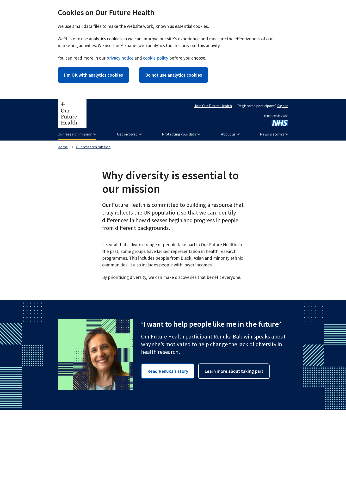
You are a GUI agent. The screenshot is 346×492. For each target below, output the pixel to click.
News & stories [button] (274, 134)
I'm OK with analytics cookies (93, 75)
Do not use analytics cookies (173, 75)
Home (63, 146)
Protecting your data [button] (181, 134)
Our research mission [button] (77, 134)
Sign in (282, 105)
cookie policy (155, 58)
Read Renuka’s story (167, 371)
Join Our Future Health (213, 105)
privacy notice (120, 58)
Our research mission (93, 146)
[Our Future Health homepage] (72, 113)
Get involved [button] (129, 134)
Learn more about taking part (233, 371)
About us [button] (230, 134)
